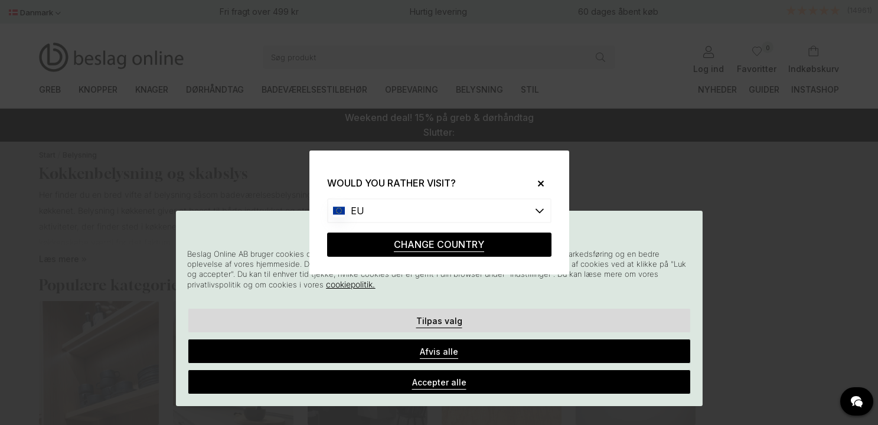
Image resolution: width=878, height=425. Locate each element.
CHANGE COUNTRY (439, 244)
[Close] (536, 183)
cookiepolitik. (350, 284)
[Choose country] (439, 210)
